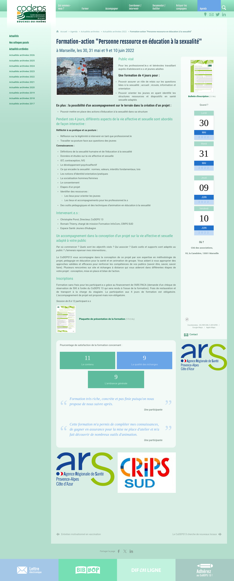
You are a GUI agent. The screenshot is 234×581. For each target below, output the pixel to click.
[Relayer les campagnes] (185, 5)
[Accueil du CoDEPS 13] (31, 11)
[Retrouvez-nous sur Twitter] (218, 15)
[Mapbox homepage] (187, 319)
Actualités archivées (90, 31)
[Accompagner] (114, 5)
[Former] (91, 5)
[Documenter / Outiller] (162, 5)
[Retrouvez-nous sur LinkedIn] (224, 15)
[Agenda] (209, 5)
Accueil (64, 31)
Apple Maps (210, 327)
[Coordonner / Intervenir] (138, 5)
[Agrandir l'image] (85, 75)
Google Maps (197, 327)
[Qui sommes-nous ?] (67, 5)
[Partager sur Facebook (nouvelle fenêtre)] (118, 551)
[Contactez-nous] (211, 15)
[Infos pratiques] (205, 15)
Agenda (74, 31)
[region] (204, 289)
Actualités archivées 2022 (115, 31)
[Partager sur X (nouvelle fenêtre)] (125, 551)
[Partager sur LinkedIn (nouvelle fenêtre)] (131, 551)
